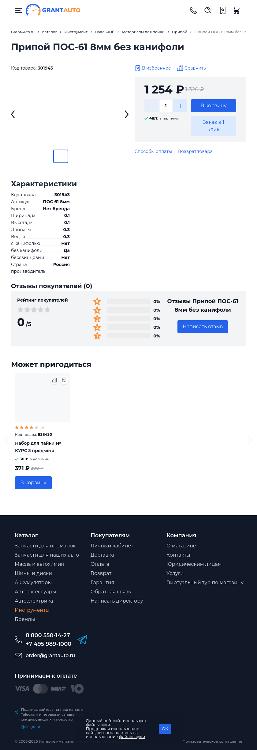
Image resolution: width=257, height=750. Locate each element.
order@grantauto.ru (50, 655)
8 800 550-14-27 (48, 635)
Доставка (102, 555)
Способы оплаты (153, 151)
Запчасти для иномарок (45, 546)
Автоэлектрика (34, 601)
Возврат (101, 573)
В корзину (213, 106)
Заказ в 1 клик (213, 125)
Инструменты (32, 610)
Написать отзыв (203, 326)
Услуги (175, 573)
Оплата (100, 564)
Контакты (178, 555)
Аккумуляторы (33, 582)
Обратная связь (111, 592)
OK (165, 728)
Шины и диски (33, 573)
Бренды (25, 619)
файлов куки (132, 736)
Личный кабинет (112, 546)
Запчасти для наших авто (47, 555)
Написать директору (117, 601)
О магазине (181, 546)
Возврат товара (195, 151)
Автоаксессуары (35, 592)
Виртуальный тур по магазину (205, 582)
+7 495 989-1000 (48, 644)
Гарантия (102, 582)
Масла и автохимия (39, 564)
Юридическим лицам (194, 564)
